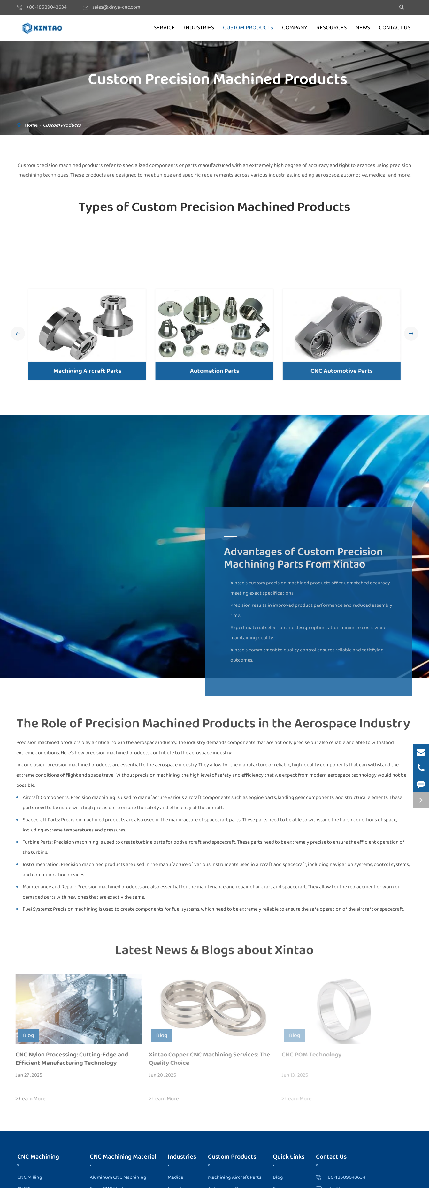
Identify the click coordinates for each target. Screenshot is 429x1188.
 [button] (18, 333)
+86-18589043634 (46, 7)
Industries (199, 28)
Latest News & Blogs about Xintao (214, 953)
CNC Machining (38, 1157)
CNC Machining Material (123, 1157)
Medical (176, 1177)
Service (164, 28)
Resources (331, 28)
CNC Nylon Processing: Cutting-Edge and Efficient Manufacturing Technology (68, 1058)
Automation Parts (213, 371)
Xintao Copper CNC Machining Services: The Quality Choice (206, 1058)
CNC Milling (29, 1177)
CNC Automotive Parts (340, 371)
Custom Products (248, 28)
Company (294, 28)
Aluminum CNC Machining (118, 1177)
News (363, 28)
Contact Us (394, 28)
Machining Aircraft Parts (87, 371)
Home (31, 125)
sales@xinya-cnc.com (116, 7)
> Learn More (27, 1098)
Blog (278, 1177)
